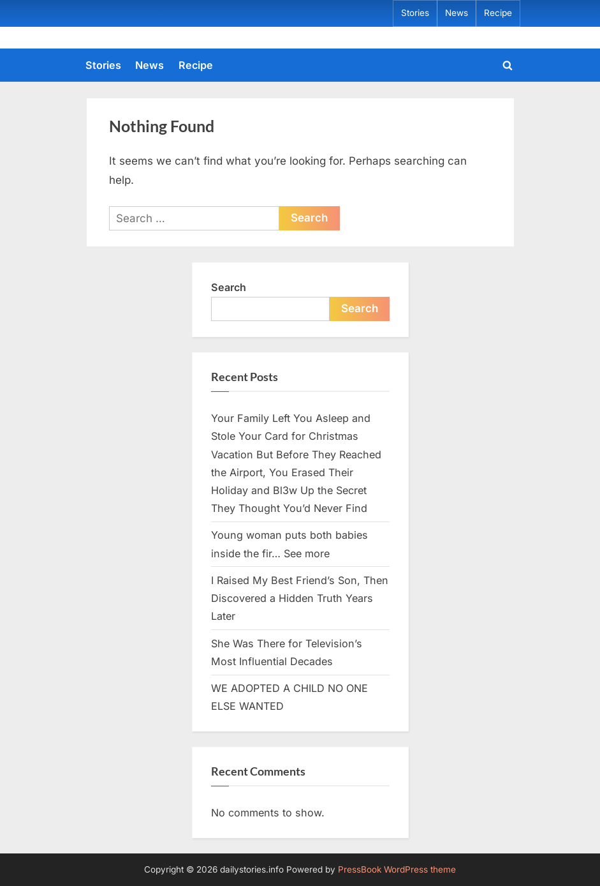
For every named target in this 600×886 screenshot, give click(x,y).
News (456, 13)
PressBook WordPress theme (397, 869)
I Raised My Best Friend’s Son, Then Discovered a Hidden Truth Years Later (299, 598)
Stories (415, 13)
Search (228, 287)
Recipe (498, 13)
